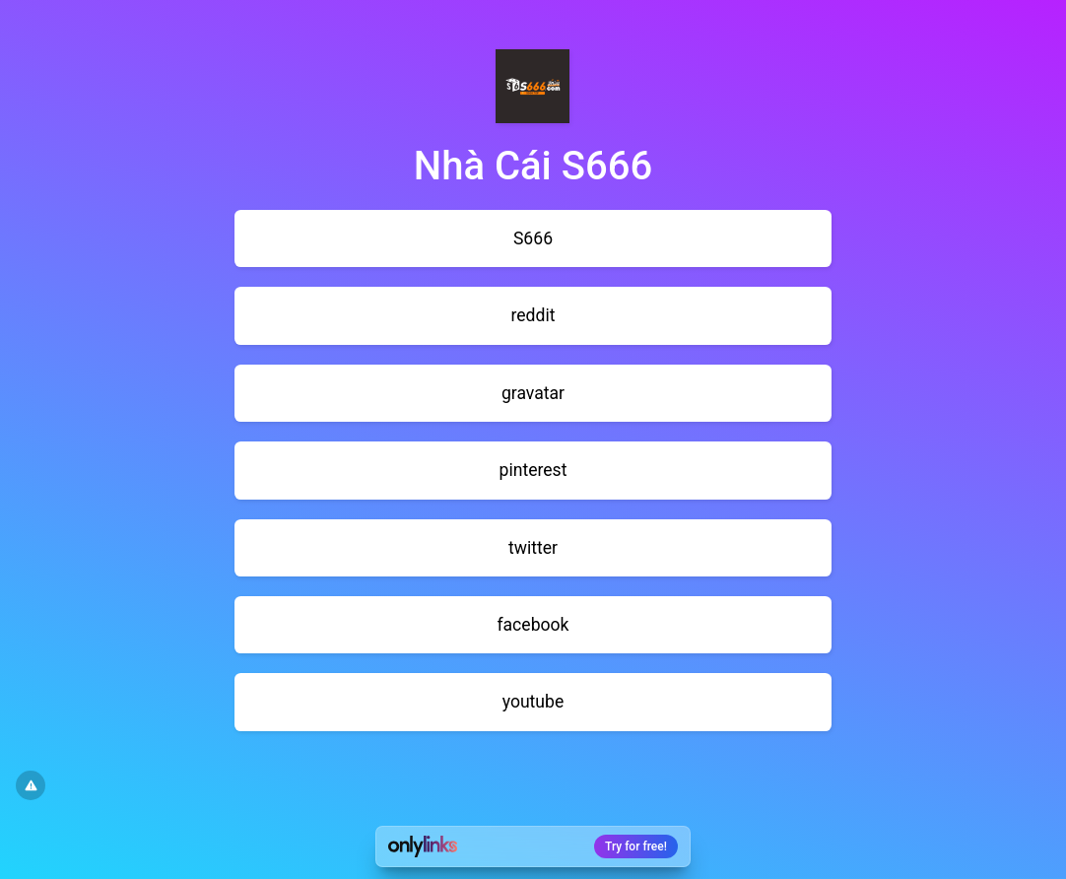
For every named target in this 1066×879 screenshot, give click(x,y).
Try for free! (636, 846)
